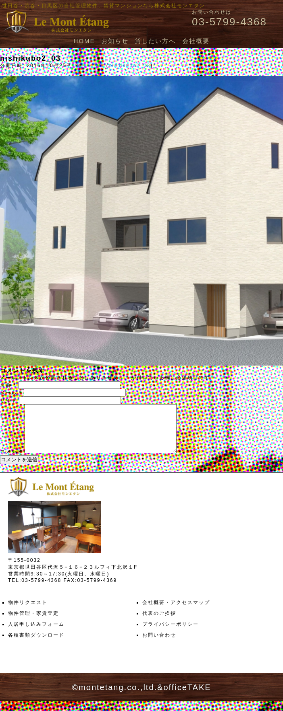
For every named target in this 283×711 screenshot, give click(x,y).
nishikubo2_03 (129, 65)
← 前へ (9, 72)
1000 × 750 (88, 65)
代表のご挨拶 (159, 623)
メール (11, 393)
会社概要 (196, 40)
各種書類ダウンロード (36, 644)
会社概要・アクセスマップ (176, 612)
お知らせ (115, 40)
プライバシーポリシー (170, 634)
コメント (11, 461)
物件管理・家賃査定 (33, 623)
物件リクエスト (28, 612)
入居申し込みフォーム (36, 634)
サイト (8, 400)
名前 (8, 385)
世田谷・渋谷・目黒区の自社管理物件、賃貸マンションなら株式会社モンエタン (103, 5)
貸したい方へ (155, 40)
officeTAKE (187, 697)
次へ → (30, 72)
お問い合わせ (159, 644)
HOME (84, 40)
